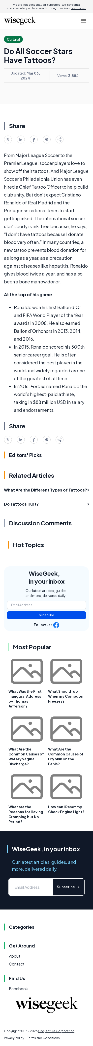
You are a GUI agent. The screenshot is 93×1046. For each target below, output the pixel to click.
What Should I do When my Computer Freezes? (66, 696)
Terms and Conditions (43, 1038)
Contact (17, 964)
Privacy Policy (14, 1038)
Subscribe (46, 615)
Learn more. (78, 8)
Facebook (18, 988)
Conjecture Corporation (56, 1031)
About (14, 956)
